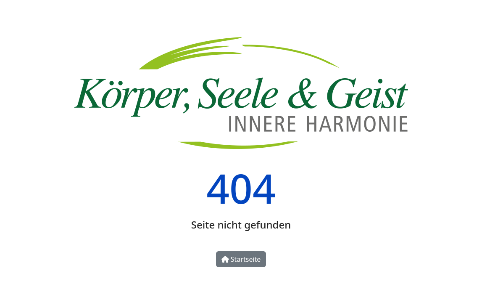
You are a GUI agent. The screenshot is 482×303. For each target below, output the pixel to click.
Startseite (241, 259)
